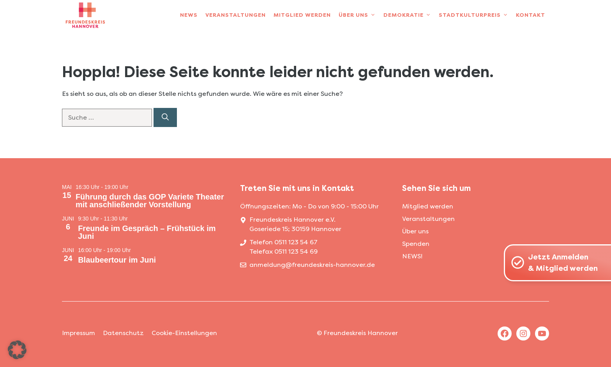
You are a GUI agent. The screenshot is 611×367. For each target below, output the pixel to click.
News (189, 15)
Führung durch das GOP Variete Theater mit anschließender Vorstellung (150, 200)
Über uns (359, 15)
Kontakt (530, 15)
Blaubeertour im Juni (117, 260)
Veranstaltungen (235, 15)
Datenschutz (123, 333)
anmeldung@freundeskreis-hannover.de (312, 264)
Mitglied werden (302, 15)
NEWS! (412, 256)
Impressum (78, 333)
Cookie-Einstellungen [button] (184, 333)
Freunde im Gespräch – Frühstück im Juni (146, 232)
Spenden (415, 243)
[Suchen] (165, 117)
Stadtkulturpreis (475, 15)
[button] (17, 350)
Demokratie (409, 15)
